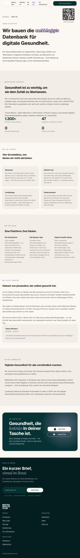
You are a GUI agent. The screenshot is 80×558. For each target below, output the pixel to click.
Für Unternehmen (43, 4)
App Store (59, 429)
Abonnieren (35, 490)
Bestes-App (13, 4)
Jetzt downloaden (65, 4)
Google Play (59, 434)
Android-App (6, 528)
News (28, 4)
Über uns (33, 4)
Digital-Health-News (63, 237)
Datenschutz (6, 544)
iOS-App (5, 524)
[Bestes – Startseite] (7, 4)
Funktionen (6, 517)
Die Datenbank (11, 237)
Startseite (5, 17)
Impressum (6, 541)
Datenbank (22, 4)
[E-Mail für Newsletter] (16, 490)
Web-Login (6, 521)
